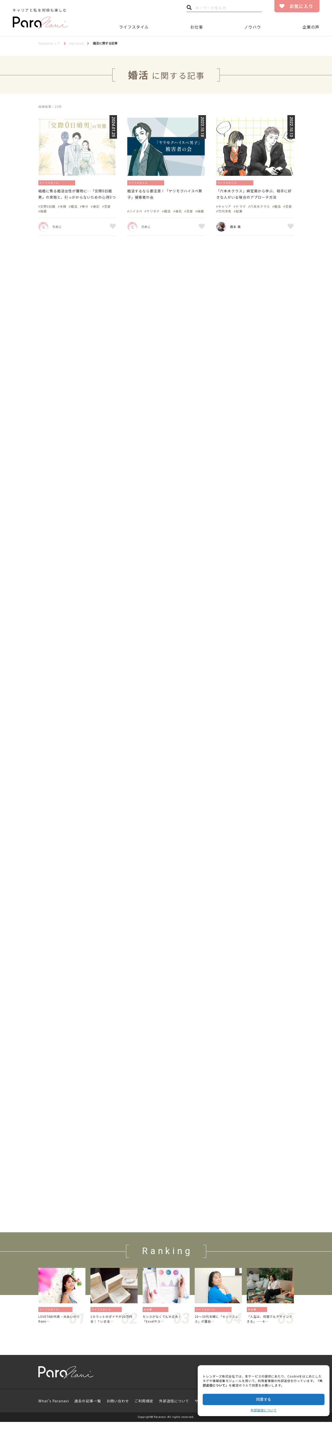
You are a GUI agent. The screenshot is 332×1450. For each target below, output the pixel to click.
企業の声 (310, 27)
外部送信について (264, 1410)
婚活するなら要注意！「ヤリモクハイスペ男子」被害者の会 (165, 195)
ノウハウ (252, 27)
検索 (189, 8)
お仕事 (196, 27)
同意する (263, 1399)
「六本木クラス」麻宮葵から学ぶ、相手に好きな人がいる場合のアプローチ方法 (254, 199)
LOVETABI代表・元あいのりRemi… (61, 1352)
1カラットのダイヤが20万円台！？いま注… (112, 1352)
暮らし (118, 1342)
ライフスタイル (134, 27)
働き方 (263, 1342)
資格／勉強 (162, 1342)
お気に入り (301, 6)
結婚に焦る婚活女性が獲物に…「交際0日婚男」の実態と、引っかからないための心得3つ (76, 199)
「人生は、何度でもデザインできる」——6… (269, 1352)
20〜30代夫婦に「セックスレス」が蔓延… (218, 1352)
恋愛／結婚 (73, 182)
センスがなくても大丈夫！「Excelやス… (165, 1352)
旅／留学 (67, 1342)
